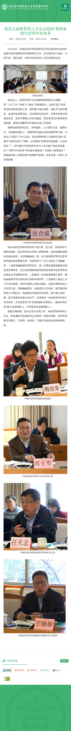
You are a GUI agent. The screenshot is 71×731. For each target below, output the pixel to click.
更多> (64, 661)
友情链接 (12, 660)
